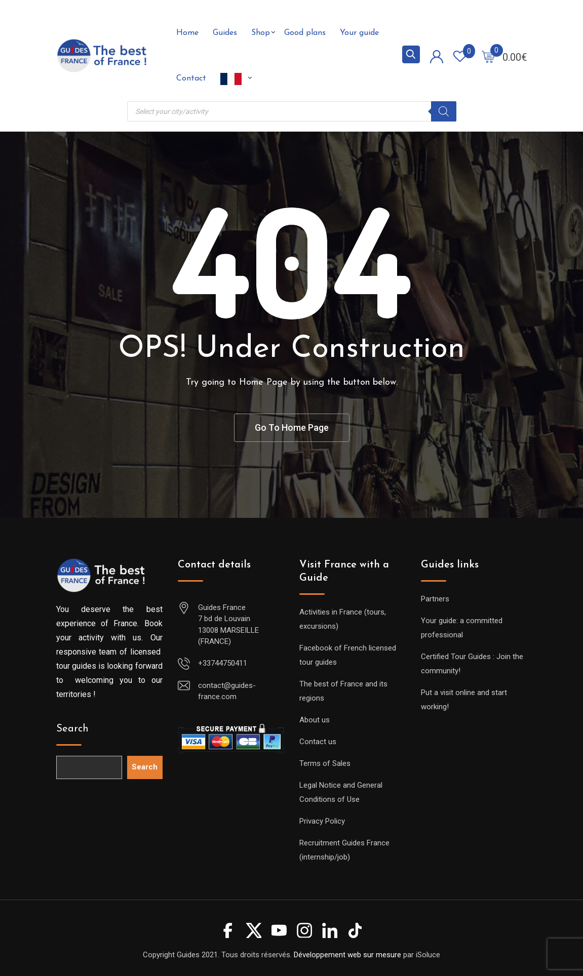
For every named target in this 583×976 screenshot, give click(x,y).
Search (72, 729)
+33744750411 (222, 663)
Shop (260, 33)
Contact (191, 78)
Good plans (305, 33)
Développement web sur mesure (347, 954)
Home (187, 33)
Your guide (359, 33)
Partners (435, 598)
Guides (225, 33)
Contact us (317, 741)
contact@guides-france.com (227, 691)
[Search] (443, 111)
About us (314, 719)
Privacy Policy (322, 821)
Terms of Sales (325, 763)
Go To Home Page (292, 427)
